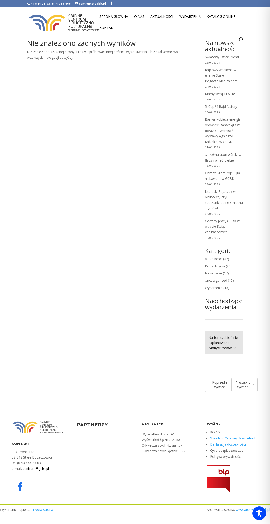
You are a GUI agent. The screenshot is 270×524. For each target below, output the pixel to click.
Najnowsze (213, 273)
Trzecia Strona (42, 509)
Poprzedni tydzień (218, 384)
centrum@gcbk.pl (36, 468)
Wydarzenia (190, 17)
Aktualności (161, 17)
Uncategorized (216, 280)
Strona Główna (113, 17)
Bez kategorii (215, 266)
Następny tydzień (245, 384)
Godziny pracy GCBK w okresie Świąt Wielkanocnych (222, 227)
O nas (139, 17)
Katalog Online (221, 17)
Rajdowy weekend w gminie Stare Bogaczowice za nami (221, 75)
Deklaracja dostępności (228, 444)
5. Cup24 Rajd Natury (221, 106)
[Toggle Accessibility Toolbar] (259, 513)
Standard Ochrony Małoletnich (233, 438)
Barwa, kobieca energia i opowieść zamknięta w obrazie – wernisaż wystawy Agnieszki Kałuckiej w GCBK (223, 130)
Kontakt (107, 28)
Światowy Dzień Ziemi (222, 57)
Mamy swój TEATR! (220, 94)
